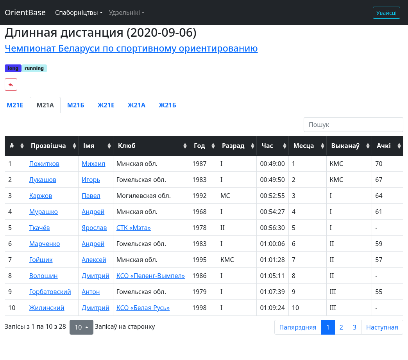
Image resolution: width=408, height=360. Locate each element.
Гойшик (41, 259)
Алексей (94, 259)
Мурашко (43, 211)
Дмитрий (95, 275)
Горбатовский (50, 291)
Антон (91, 291)
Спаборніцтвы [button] (76, 12)
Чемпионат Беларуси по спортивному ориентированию (131, 48)
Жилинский (46, 307)
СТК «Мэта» (133, 227)
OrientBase (25, 12)
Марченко (44, 243)
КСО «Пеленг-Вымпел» (150, 275)
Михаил (94, 163)
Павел (91, 195)
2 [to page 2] (341, 327)
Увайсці (386, 12)
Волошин (43, 275)
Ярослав (94, 227)
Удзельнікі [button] (124, 12)
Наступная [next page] (382, 327)
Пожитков (44, 163)
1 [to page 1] (328, 327)
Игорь (91, 179)
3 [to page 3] (354, 327)
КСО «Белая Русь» (143, 307)
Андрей (93, 211)
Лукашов (42, 179)
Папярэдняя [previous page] (298, 327)
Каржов (40, 195)
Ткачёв (39, 227)
